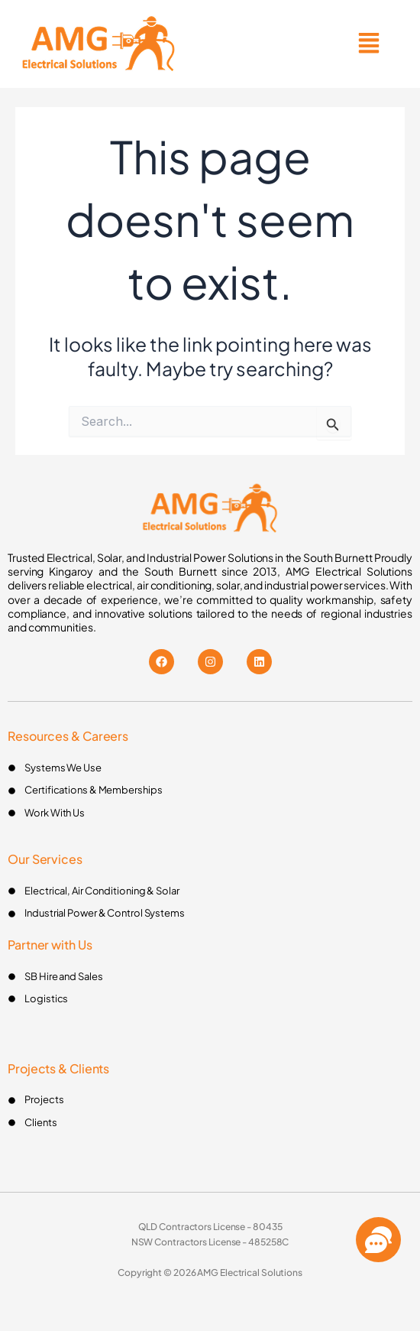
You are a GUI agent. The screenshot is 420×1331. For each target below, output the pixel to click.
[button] (369, 44)
